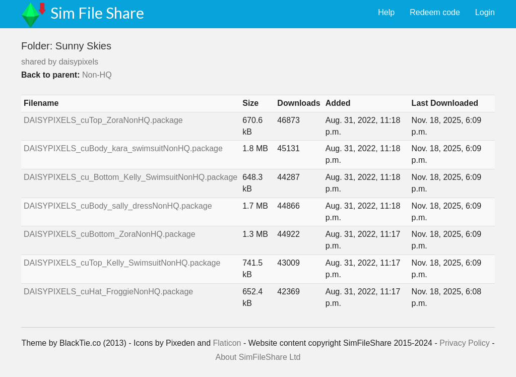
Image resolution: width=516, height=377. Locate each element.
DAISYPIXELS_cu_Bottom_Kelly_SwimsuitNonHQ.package (130, 177)
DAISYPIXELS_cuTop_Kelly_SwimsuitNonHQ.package (122, 263)
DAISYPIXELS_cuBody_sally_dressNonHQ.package (118, 206)
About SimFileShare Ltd (258, 357)
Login (485, 12)
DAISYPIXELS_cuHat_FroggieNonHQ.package (108, 291)
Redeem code (435, 12)
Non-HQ (97, 75)
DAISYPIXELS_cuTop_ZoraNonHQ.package (103, 120)
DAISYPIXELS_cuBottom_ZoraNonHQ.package (110, 234)
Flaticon (227, 343)
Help (386, 12)
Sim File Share (97, 13)
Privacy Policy (464, 343)
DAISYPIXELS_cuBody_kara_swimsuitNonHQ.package (123, 148)
